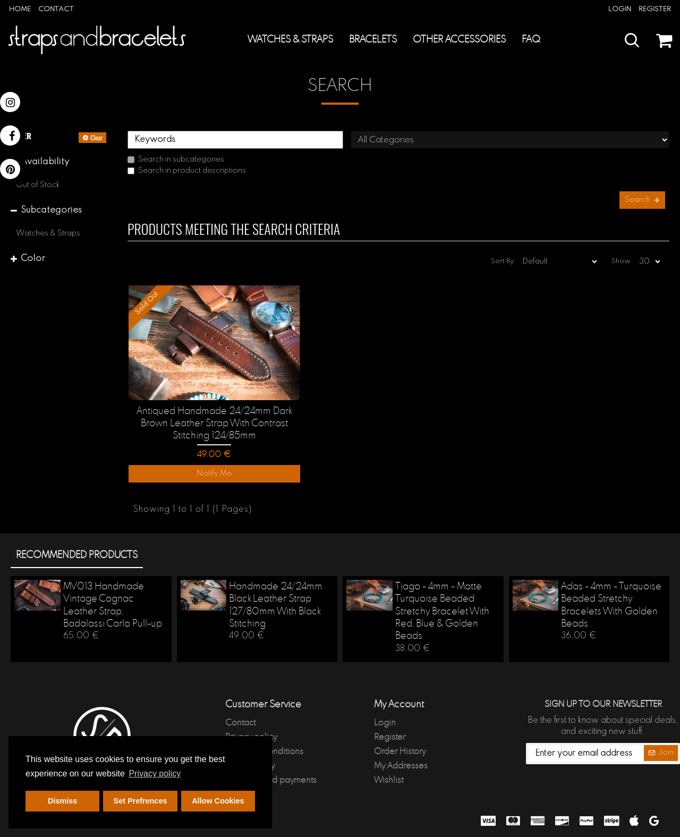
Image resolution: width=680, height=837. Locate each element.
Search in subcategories (176, 159)
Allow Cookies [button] (218, 801)
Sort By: (510, 263)
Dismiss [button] (62, 801)
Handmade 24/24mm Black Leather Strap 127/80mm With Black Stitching (275, 605)
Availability (45, 161)
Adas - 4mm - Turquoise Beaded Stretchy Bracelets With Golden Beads (611, 605)
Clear (96, 137)
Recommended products (77, 555)
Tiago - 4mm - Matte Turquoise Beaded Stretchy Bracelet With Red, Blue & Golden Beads (442, 611)
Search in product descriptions (187, 170)
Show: (623, 263)
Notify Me (214, 476)
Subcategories (51, 210)
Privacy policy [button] (155, 773)
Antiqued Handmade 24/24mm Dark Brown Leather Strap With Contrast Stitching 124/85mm (214, 426)
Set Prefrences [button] (140, 801)
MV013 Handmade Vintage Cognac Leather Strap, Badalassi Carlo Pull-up (112, 605)
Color (33, 258)
